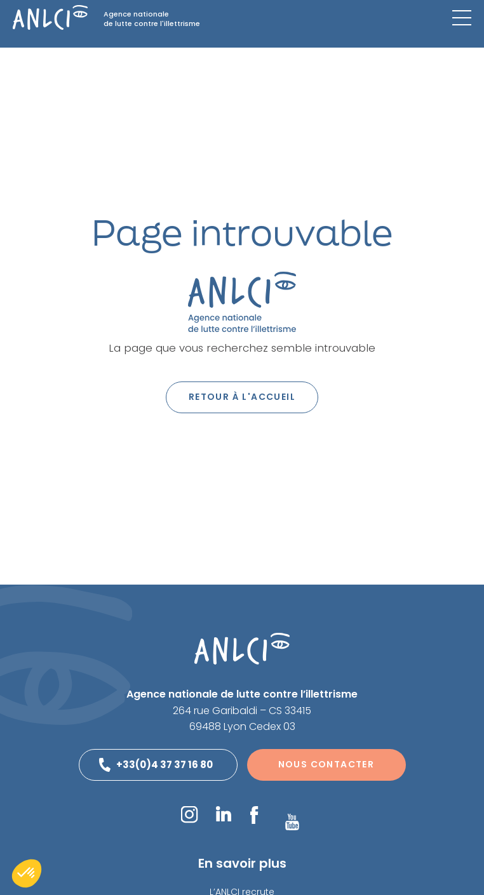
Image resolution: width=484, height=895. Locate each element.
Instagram (189, 814)
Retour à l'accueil (242, 396)
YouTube (292, 822)
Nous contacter (326, 764)
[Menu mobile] (462, 18)
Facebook (254, 815)
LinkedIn (223, 813)
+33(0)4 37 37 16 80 (164, 764)
